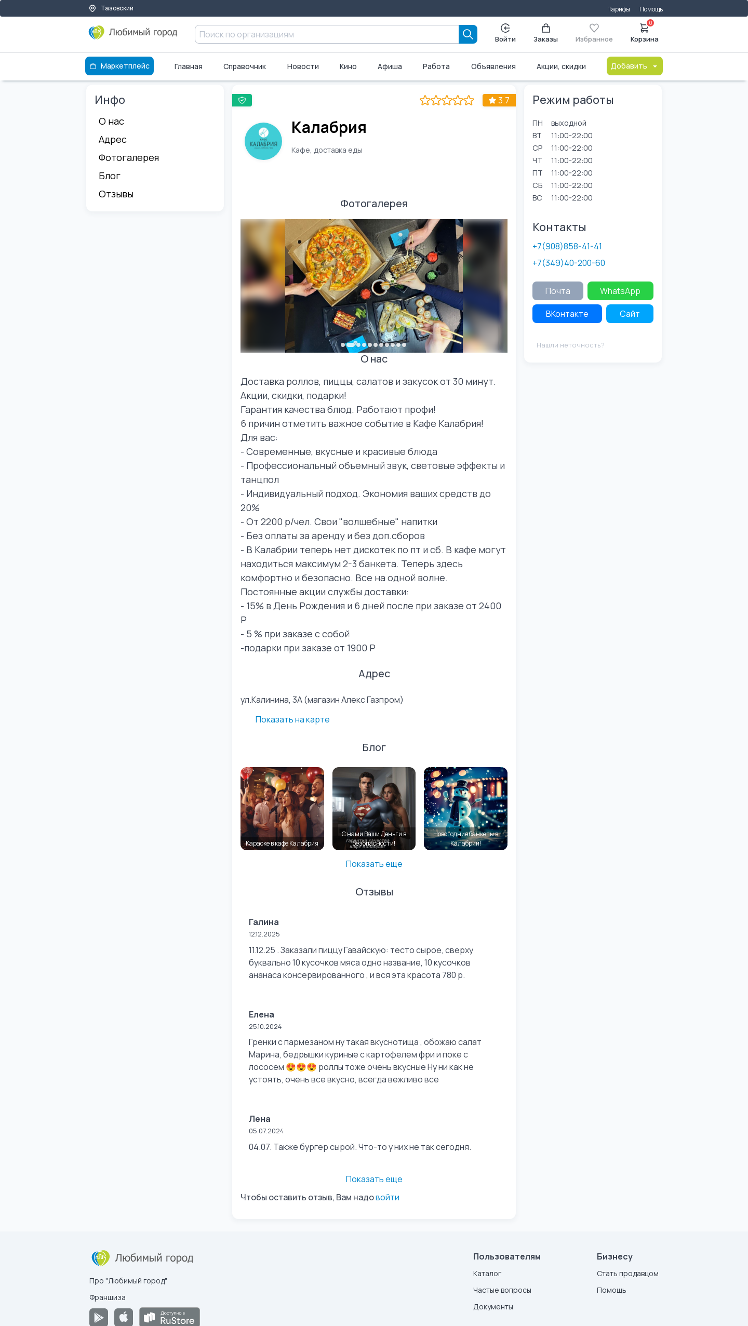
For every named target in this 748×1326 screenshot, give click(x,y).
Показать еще (374, 845)
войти (387, 1178)
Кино (348, 66)
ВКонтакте (567, 313)
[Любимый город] (133, 36)
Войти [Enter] (505, 33)
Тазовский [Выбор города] (110, 8)
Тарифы (619, 9)
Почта (557, 291)
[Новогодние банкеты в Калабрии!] (465, 790)
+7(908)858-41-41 (567, 246)
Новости (303, 66)
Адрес (113, 139)
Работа (436, 66)
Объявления (493, 66)
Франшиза (107, 1278)
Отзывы (116, 193)
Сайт (630, 313)
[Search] (468, 34)
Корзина (645, 32)
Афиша (390, 66)
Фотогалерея (129, 157)
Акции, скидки (561, 66)
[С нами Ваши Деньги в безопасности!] (374, 790)
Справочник (244, 66)
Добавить (635, 66)
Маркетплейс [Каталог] (119, 66)
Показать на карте (466, 698)
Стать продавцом (628, 1255)
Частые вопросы (502, 1271)
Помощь (651, 9)
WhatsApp (620, 291)
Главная (189, 66)
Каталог (487, 1255)
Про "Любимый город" (128, 1262)
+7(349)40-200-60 (568, 263)
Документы (493, 1288)
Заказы (545, 33)
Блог (110, 175)
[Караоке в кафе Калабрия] (282, 790)
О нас (111, 121)
